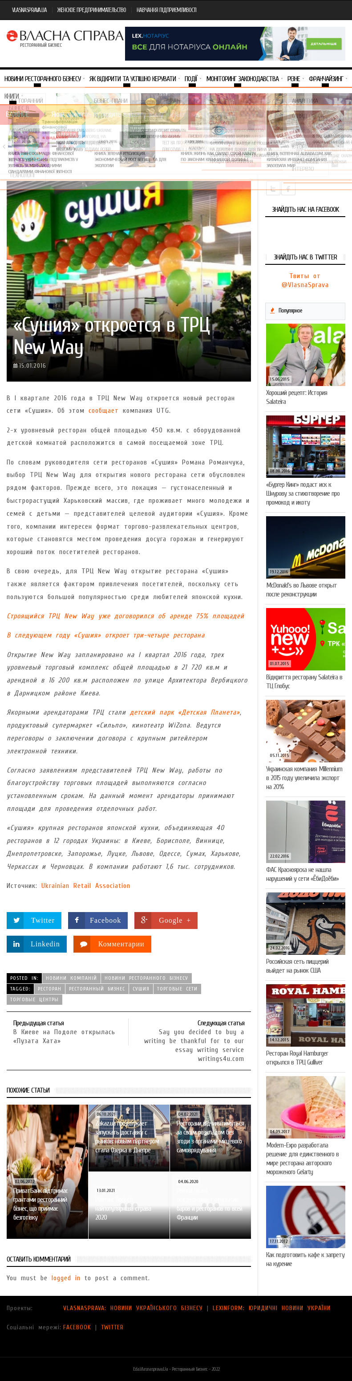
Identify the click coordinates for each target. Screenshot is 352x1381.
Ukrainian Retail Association (85, 886)
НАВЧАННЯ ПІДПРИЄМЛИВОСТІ (166, 10)
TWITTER (112, 1327)
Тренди (67, 134)
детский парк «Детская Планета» (185, 712)
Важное (17, 114)
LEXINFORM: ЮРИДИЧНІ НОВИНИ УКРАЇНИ (272, 1308)
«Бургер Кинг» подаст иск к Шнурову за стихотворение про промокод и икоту (303, 493)
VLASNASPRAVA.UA (29, 10)
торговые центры (34, 999)
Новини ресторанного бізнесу (146, 978)
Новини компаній (186, 134)
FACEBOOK (77, 1327)
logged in (66, 1278)
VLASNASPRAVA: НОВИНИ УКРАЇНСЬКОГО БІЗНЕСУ (133, 1308)
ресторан (49, 989)
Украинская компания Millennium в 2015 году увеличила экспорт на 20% (304, 778)
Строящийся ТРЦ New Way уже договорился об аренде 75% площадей (125, 616)
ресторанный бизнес (97, 989)
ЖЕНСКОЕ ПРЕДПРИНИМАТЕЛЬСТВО (91, 10)
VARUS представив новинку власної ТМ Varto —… (292, 146)
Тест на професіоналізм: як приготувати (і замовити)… (186, 146)
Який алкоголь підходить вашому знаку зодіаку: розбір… (84, 146)
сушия (141, 989)
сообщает (104, 411)
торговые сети (177, 989)
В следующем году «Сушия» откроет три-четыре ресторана (106, 635)
